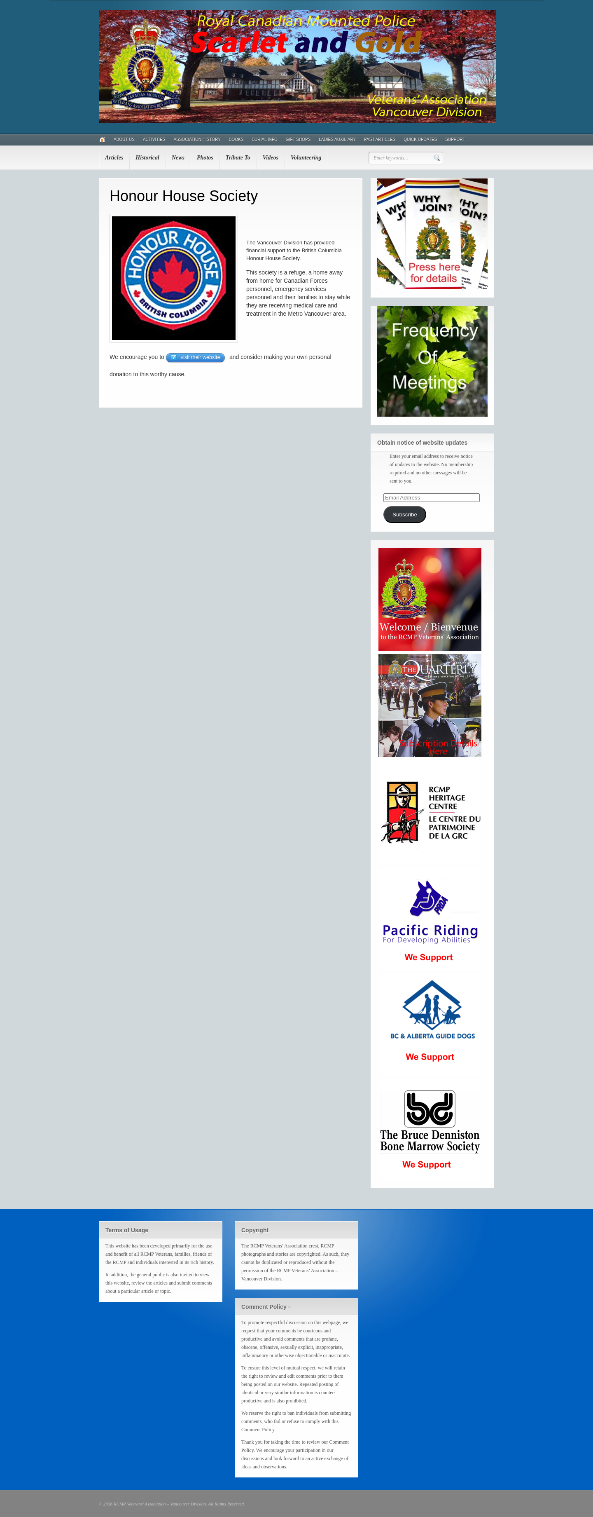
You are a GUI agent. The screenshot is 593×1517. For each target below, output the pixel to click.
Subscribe (404, 514)
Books (236, 139)
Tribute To (238, 158)
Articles (114, 158)
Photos (205, 158)
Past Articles (379, 139)
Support (455, 139)
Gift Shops (298, 139)
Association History (196, 139)
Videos (270, 158)
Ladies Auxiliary (337, 139)
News (178, 158)
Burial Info (264, 139)
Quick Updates (420, 139)
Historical (147, 158)
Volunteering (306, 158)
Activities (154, 139)
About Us (124, 139)
